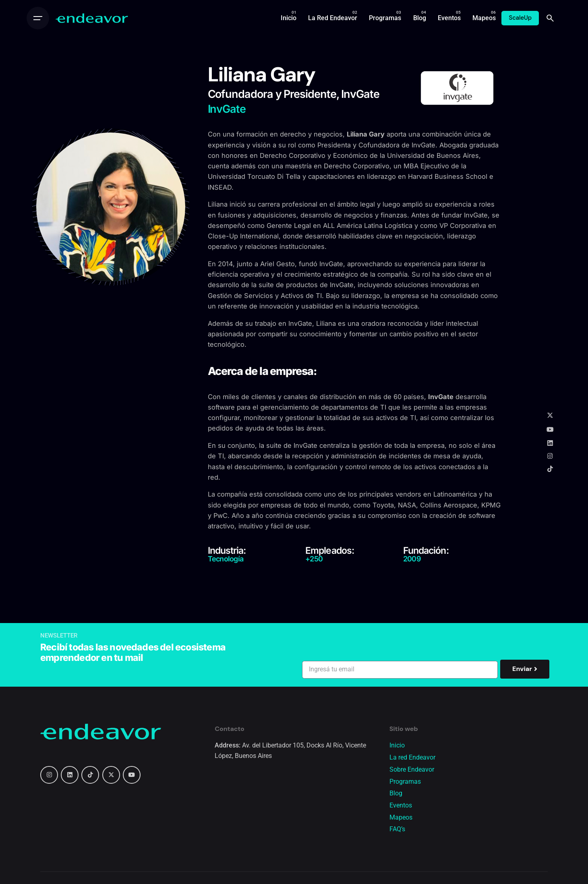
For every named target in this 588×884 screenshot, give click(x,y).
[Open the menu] (38, 18)
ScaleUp (520, 18)
